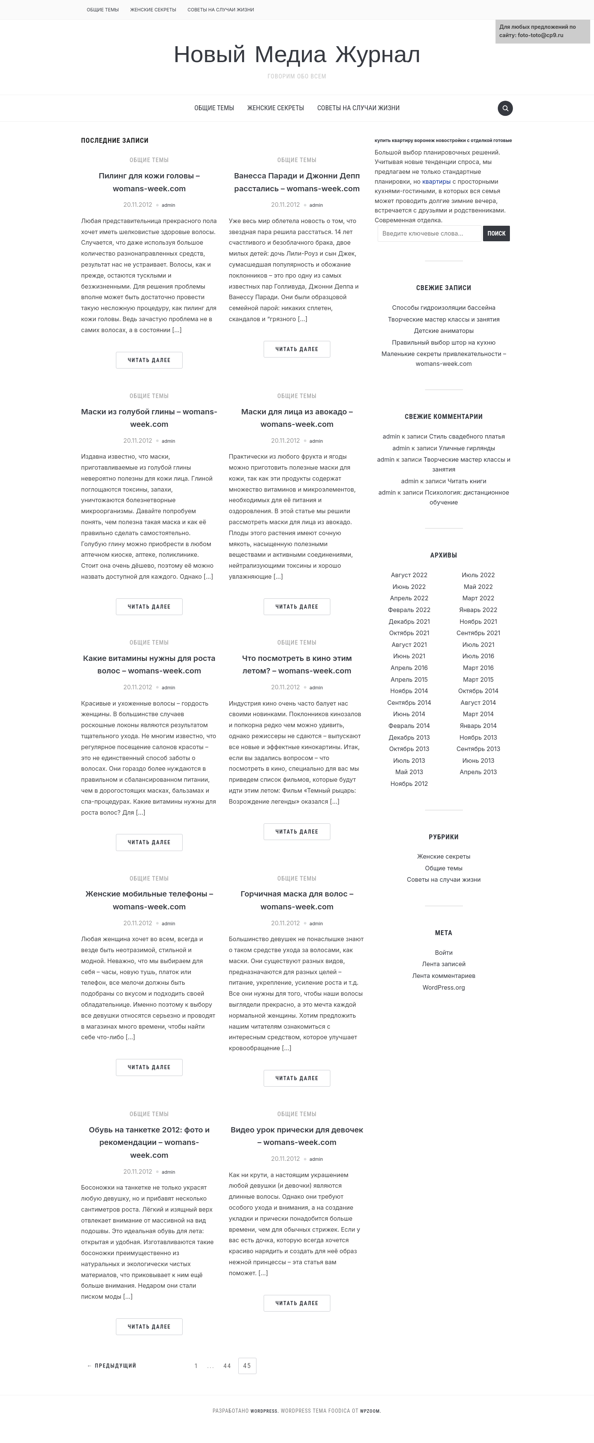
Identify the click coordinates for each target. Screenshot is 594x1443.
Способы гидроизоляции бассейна (444, 307)
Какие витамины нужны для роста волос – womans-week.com (149, 672)
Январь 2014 (478, 725)
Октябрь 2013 (409, 749)
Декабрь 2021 (409, 621)
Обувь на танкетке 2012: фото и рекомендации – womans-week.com (149, 1158)
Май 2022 (478, 586)
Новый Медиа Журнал (297, 52)
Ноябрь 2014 (409, 691)
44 (228, 1382)
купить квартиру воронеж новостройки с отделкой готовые (443, 140)
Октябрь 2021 (409, 633)
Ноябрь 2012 (409, 783)
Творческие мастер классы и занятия (444, 319)
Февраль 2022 (409, 610)
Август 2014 (478, 702)
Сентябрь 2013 (478, 749)
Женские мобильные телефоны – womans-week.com (149, 921)
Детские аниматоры (444, 330)
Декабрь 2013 (409, 737)
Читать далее (149, 360)
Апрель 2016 (409, 668)
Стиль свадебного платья (467, 436)
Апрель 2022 (409, 598)
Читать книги (467, 481)
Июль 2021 (478, 644)
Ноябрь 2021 (478, 621)
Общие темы (103, 9)
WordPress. (263, 1427)
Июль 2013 (409, 760)
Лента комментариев (443, 975)
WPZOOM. (373, 1427)
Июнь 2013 (478, 760)
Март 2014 (478, 714)
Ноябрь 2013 (478, 737)
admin (168, 204)
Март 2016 (478, 668)
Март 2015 (478, 679)
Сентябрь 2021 (478, 633)
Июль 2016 (478, 656)
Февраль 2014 (409, 725)
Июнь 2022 (409, 586)
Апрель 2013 (478, 772)
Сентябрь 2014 (409, 702)
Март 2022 (478, 598)
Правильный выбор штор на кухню (444, 342)
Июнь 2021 (409, 656)
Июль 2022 (478, 575)
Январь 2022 (478, 610)
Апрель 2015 (409, 679)
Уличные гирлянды (467, 448)
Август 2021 (409, 644)
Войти (444, 952)
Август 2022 (409, 575)
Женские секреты (153, 9)
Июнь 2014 (409, 714)
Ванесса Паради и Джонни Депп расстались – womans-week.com (297, 188)
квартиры (436, 181)
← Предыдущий (114, 1383)
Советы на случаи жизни (221, 9)
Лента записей (444, 964)
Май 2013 (409, 772)
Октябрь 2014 (478, 691)
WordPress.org (443, 987)
